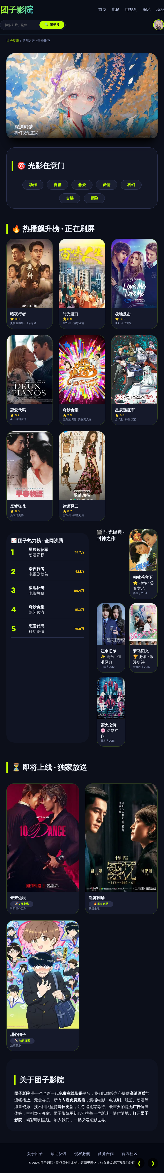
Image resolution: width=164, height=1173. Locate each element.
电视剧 (131, 9)
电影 (116, 9)
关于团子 (35, 1154)
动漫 (160, 9)
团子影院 (12, 40)
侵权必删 (82, 1154)
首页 (102, 9)
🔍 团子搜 (52, 25)
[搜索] (22, 25)
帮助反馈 (58, 1154)
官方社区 (129, 1154)
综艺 (147, 9)
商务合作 (106, 1154)
